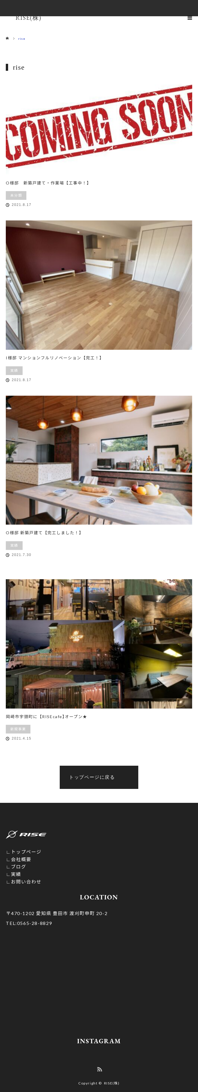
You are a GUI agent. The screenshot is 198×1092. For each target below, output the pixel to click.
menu (190, 17)
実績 (14, 370)
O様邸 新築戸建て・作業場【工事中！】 (48, 182)
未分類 (16, 195)
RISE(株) (112, 1083)
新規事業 (18, 729)
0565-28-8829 (29, 923)
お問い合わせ (26, 881)
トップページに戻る (92, 777)
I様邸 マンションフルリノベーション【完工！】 (55, 357)
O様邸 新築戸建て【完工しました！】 (44, 532)
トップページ (26, 851)
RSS (99, 1068)
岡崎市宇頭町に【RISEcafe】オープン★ (46, 716)
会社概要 (21, 859)
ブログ (18, 866)
